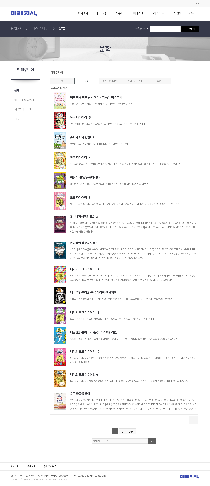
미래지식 (100, 13)
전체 (62, 81)
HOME (196, 3)
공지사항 (31, 466)
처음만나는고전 (135, 81)
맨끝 (131, 431)
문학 (86, 81)
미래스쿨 (138, 13)
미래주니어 (119, 13)
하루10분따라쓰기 (111, 81)
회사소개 (83, 13)
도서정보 (176, 13)
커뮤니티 (193, 13)
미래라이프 (157, 13)
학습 (159, 81)
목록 (193, 420)
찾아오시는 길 (50, 466)
